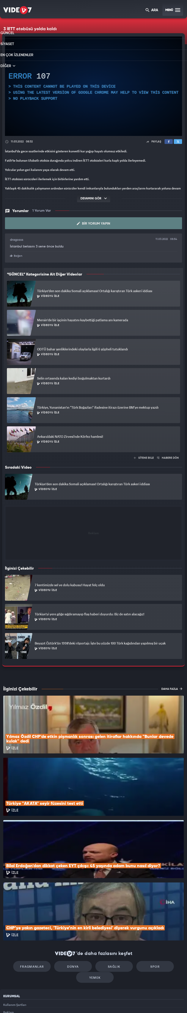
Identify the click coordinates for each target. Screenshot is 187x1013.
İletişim (8, 973)
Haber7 (116, 1002)
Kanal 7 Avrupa (75, 1002)
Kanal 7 (38, 1002)
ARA (152, 10)
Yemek (95, 926)
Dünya (75, 913)
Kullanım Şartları (14, 953)
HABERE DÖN (168, 457)
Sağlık (112, 913)
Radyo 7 (57, 1002)
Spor (149, 913)
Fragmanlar (38, 913)
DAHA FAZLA (171, 688)
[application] (93, 86)
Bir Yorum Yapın (93, 223)
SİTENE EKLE (144, 457)
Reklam (8, 963)
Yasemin (143, 1002)
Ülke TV (92, 1002)
